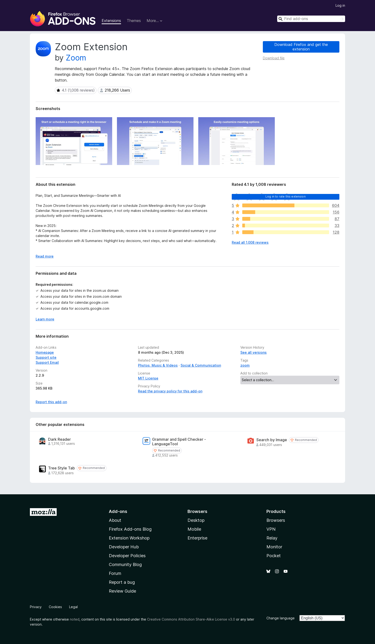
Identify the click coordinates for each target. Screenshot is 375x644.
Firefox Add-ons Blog (130, 529)
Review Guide (122, 591)
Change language (280, 618)
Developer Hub (124, 546)
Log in (340, 5)
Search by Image (271, 440)
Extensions (111, 20)
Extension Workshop (129, 537)
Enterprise (197, 537)
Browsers (275, 520)
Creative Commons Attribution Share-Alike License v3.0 (191, 619)
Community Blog (125, 564)
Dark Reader (59, 439)
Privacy (36, 607)
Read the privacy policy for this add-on (170, 391)
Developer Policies (127, 555)
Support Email (47, 362)
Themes (134, 20)
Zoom (76, 57)
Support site (46, 357)
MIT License (148, 378)
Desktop (196, 520)
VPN (271, 529)
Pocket (273, 555)
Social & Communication (201, 365)
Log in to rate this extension (285, 196)
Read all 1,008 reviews (250, 242)
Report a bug (122, 582)
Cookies (55, 607)
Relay (271, 537)
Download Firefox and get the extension (301, 46)
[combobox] (311, 19)
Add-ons (118, 511)
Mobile (194, 529)
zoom (245, 365)
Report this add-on (51, 402)
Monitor (274, 546)
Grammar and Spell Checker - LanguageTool (179, 441)
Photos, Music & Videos (158, 365)
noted (74, 619)
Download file (274, 58)
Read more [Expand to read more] (45, 256)
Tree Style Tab (61, 468)
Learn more (45, 319)
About (115, 520)
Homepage (45, 352)
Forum (115, 573)
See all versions (253, 352)
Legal (73, 607)
